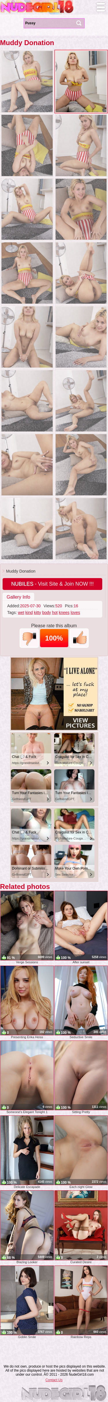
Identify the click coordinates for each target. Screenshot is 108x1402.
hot (55, 612)
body (46, 612)
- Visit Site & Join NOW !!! (52, 584)
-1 (29, 638)
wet (21, 612)
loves (75, 612)
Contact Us (54, 1380)
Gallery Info (18, 597)
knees (64, 612)
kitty (37, 612)
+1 (79, 638)
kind (29, 612)
